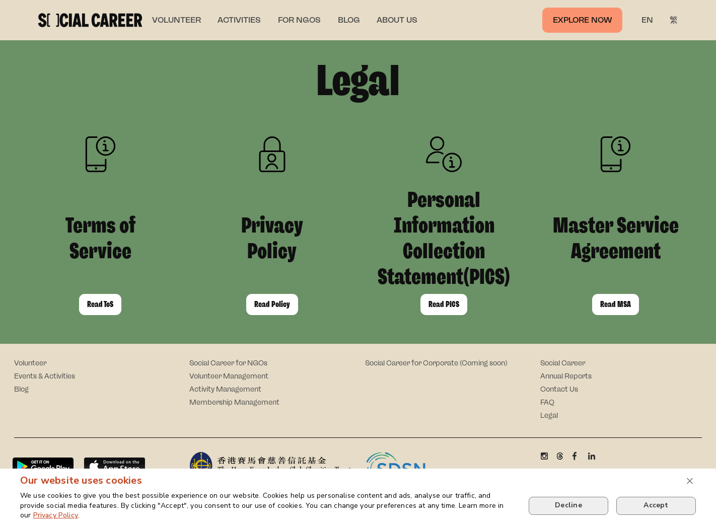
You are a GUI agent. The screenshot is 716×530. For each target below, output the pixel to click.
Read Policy (272, 304)
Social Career (563, 363)
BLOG (349, 20)
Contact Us (559, 389)
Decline (568, 505)
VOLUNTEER (176, 20)
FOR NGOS (299, 20)
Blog (21, 389)
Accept (655, 505)
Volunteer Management (229, 376)
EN (647, 20)
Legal (549, 415)
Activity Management (225, 389)
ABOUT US (397, 20)
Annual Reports (566, 376)
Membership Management (234, 402)
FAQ (547, 402)
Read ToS (100, 304)
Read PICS (443, 304)
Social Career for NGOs (228, 363)
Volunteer (30, 363)
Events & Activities (45, 376)
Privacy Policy (55, 515)
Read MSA (615, 304)
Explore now (582, 20)
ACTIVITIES (239, 20)
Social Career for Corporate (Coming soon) (436, 363)
